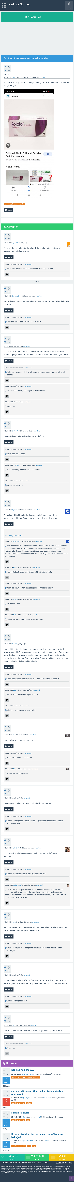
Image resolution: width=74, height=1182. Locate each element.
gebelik (21, 204)
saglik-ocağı (13, 204)
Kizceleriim (47, 1098)
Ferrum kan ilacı (20, 1112)
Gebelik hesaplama (28, 1162)
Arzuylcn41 (47, 1140)
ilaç (6, 204)
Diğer (15, 77)
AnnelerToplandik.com (63, 1162)
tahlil (23, 1146)
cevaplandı (37, 243)
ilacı (23, 1077)
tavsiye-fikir (16, 1077)
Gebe (39, 1162)
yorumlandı (28, 264)
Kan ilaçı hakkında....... (22, 1070)
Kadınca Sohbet (19, 4)
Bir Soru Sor (33, 17)
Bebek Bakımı (15, 1162)
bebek (46, 1162)
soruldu (42, 77)
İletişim (5, 1162)
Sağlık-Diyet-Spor (27, 1074)
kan (28, 1120)
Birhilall (38, 1117)
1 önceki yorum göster (14, 536)
